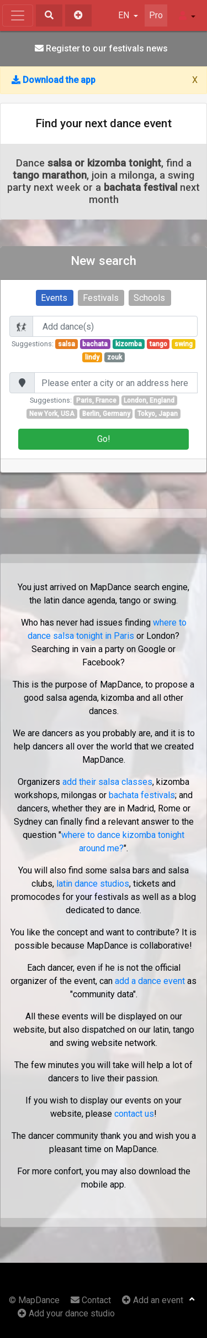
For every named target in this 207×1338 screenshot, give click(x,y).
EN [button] (124, 15)
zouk (114, 357)
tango (158, 344)
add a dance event (150, 981)
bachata (95, 344)
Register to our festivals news (101, 48)
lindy (92, 357)
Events (54, 298)
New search (103, 260)
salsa (66, 344)
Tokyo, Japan (157, 414)
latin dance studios (92, 883)
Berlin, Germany (106, 414)
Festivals (101, 298)
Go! (103, 439)
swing (183, 344)
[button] (187, 15)
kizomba (128, 344)
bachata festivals (142, 795)
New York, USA (52, 414)
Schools (149, 298)
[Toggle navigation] (17, 15)
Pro (156, 15)
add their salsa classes (107, 782)
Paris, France (96, 400)
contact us (134, 1113)
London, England (149, 400)
